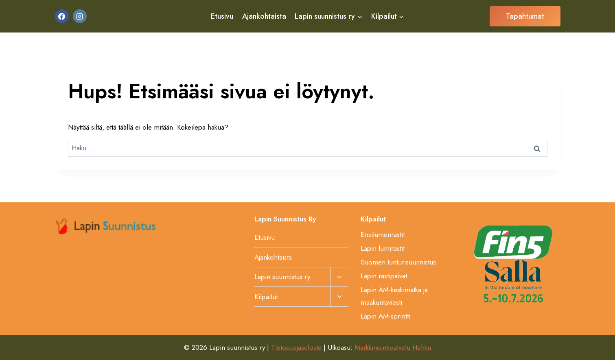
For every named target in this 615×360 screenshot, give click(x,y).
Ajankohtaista (264, 16)
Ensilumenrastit (383, 234)
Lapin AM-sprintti (385, 316)
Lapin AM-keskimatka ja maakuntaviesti (394, 296)
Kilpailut (266, 296)
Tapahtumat (525, 16)
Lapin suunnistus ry (282, 277)
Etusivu (222, 16)
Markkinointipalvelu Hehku (393, 347)
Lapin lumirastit (383, 248)
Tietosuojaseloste (296, 347)
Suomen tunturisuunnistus (398, 262)
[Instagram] (80, 16)
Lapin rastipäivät (384, 276)
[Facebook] (62, 16)
